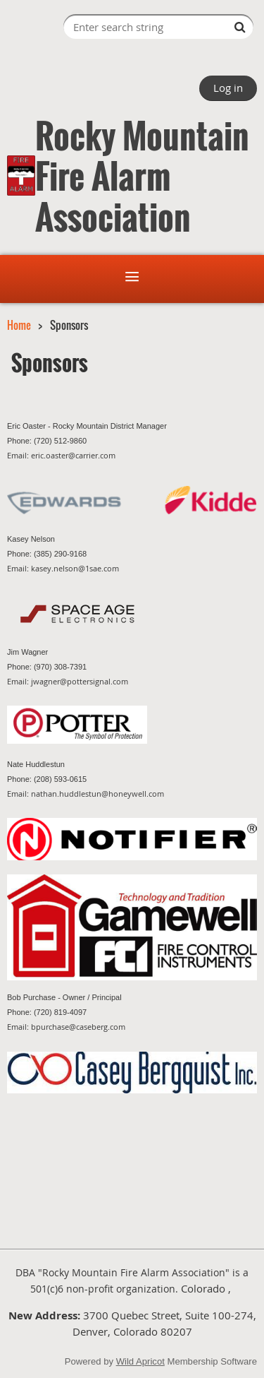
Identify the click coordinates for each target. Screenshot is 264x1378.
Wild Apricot (140, 1361)
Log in (228, 88)
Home (19, 325)
